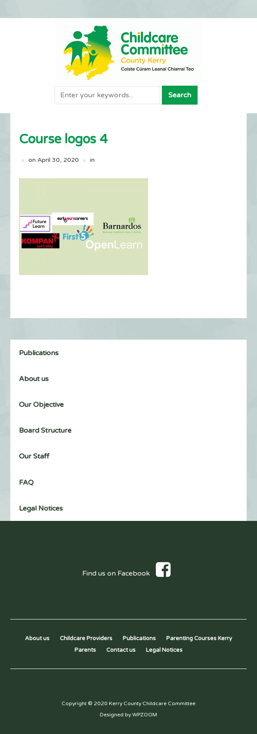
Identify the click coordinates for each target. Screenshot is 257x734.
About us (34, 379)
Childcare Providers (86, 638)
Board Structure (45, 430)
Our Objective (41, 404)
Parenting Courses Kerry (199, 638)
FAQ (26, 482)
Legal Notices (41, 508)
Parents (85, 650)
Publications (39, 353)
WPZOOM (144, 715)
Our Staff (34, 456)
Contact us (121, 650)
